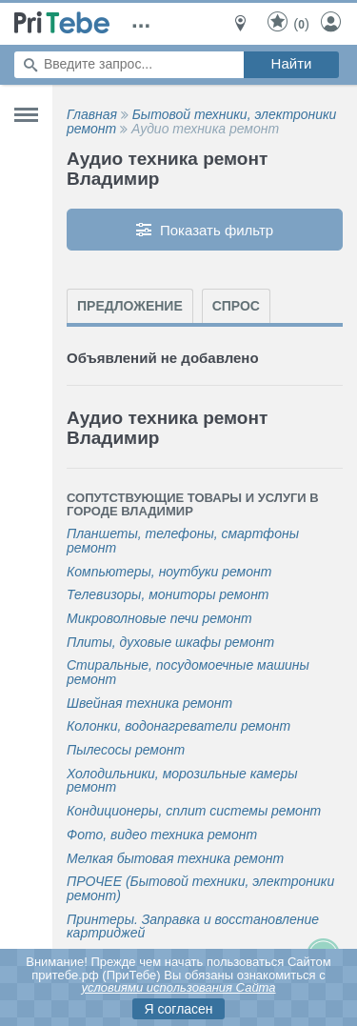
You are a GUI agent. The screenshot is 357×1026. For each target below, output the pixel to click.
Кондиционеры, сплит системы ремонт (194, 811)
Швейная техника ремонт (149, 703)
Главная (92, 114)
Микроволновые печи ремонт (159, 619)
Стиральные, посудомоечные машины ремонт (188, 672)
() (287, 23)
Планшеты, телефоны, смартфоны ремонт (183, 540)
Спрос (236, 305)
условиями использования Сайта (178, 987)
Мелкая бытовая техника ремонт (175, 859)
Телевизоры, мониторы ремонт (168, 595)
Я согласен (178, 1008)
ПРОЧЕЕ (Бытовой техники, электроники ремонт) (200, 888)
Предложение (130, 305)
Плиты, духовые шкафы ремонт (170, 642)
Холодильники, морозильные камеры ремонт (182, 781)
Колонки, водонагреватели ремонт (178, 726)
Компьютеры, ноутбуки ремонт (169, 572)
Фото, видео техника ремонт (162, 835)
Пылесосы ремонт (126, 750)
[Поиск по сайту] (129, 64)
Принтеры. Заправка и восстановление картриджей (193, 926)
